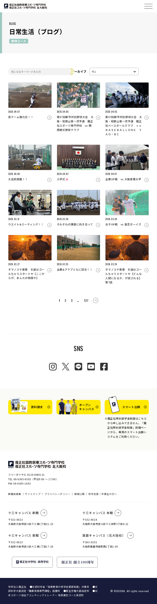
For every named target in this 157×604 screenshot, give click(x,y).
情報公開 (79, 494)
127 (86, 300)
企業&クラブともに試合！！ (75, 269)
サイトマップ (32, 494)
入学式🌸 (63, 179)
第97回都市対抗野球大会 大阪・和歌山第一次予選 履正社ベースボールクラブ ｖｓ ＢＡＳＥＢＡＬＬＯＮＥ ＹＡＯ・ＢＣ (124, 125)
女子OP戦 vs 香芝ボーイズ (123, 224)
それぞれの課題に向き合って (75, 224)
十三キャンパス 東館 (27, 535)
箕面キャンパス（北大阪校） (108, 535)
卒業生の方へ (109, 494)
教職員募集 (14, 494)
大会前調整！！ (18, 179)
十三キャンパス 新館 (27, 513)
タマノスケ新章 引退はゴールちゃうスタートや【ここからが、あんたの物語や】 (26, 274)
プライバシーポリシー (57, 494)
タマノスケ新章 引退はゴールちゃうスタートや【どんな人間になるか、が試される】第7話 (123, 276)
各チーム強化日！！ (20, 117)
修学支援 (93, 494)
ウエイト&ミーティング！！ (26, 224)
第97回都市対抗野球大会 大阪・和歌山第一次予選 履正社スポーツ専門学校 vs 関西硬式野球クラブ (75, 123)
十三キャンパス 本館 (101, 513)
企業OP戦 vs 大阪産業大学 (123, 179)
